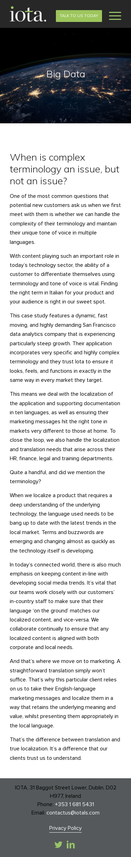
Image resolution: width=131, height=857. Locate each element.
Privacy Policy (65, 828)
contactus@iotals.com (73, 813)
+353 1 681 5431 (74, 804)
